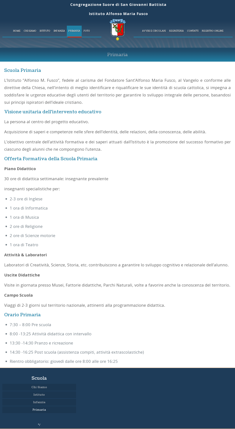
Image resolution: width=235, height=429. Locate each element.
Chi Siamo (39, 387)
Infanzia (39, 402)
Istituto (39, 394)
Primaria (39, 409)
